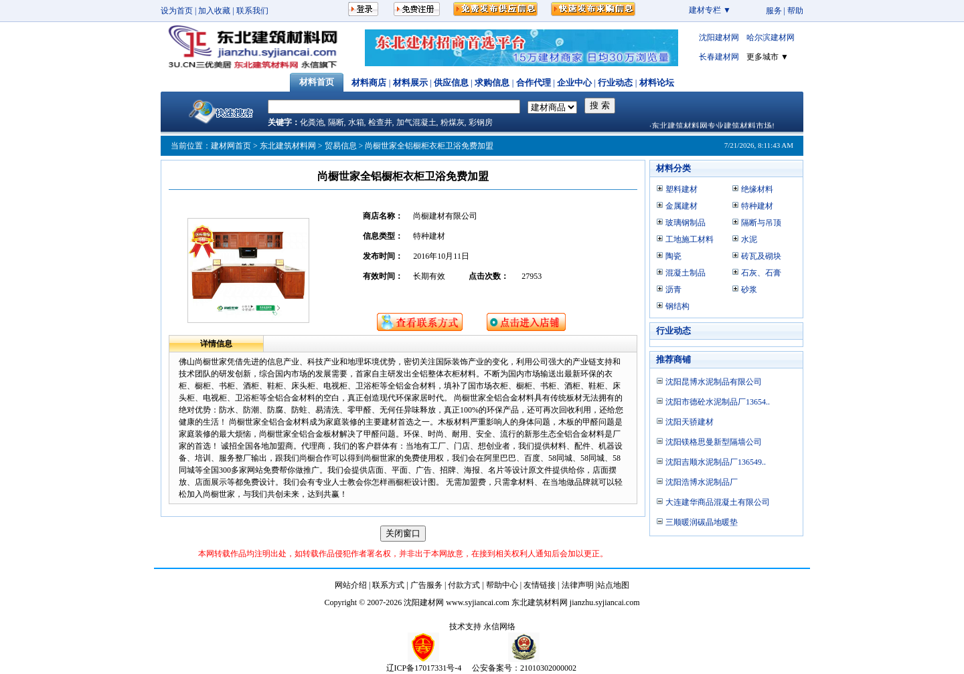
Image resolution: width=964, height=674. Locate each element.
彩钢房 (481, 122)
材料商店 (368, 83)
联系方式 (388, 585)
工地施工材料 (689, 239)
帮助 (795, 10)
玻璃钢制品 (685, 222)
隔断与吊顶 (761, 222)
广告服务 (426, 585)
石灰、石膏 (761, 272)
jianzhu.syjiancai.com (605, 602)
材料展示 (410, 83)
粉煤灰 (452, 122)
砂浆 (749, 289)
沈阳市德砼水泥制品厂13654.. (717, 402)
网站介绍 (351, 585)
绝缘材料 (757, 189)
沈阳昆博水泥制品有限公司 (713, 381)
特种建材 (757, 206)
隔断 (336, 122)
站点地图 (613, 585)
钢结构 (677, 306)
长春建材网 (719, 57)
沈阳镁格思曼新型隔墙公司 (713, 442)
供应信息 (451, 83)
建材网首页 (231, 145)
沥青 (673, 289)
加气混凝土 (416, 122)
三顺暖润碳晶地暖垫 (701, 522)
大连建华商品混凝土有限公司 (717, 502)
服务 (774, 10)
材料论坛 (656, 83)
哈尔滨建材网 (770, 37)
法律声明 (578, 585)
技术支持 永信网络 (482, 626)
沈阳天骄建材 (689, 422)
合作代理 (533, 83)
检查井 (380, 122)
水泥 (749, 239)
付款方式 (464, 585)
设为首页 (177, 10)
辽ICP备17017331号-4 (424, 668)
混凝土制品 (685, 272)
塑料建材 (681, 189)
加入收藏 (214, 10)
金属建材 (681, 206)
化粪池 (312, 122)
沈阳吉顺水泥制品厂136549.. (715, 462)
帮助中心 (502, 585)
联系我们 (252, 10)
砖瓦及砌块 (761, 256)
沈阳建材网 (719, 37)
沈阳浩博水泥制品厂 (701, 482)
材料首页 (316, 82)
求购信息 (492, 83)
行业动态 (615, 83)
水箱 (356, 122)
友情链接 (540, 585)
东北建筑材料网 (288, 145)
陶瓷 (673, 256)
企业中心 (574, 83)
